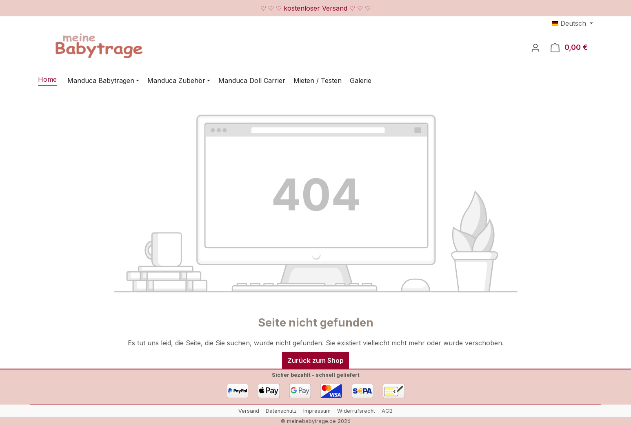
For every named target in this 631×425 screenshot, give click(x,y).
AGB (387, 411)
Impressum (317, 411)
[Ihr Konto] (535, 47)
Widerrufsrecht (356, 411)
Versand (248, 411)
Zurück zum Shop (315, 360)
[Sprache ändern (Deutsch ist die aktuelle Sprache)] (572, 23)
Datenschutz (281, 411)
